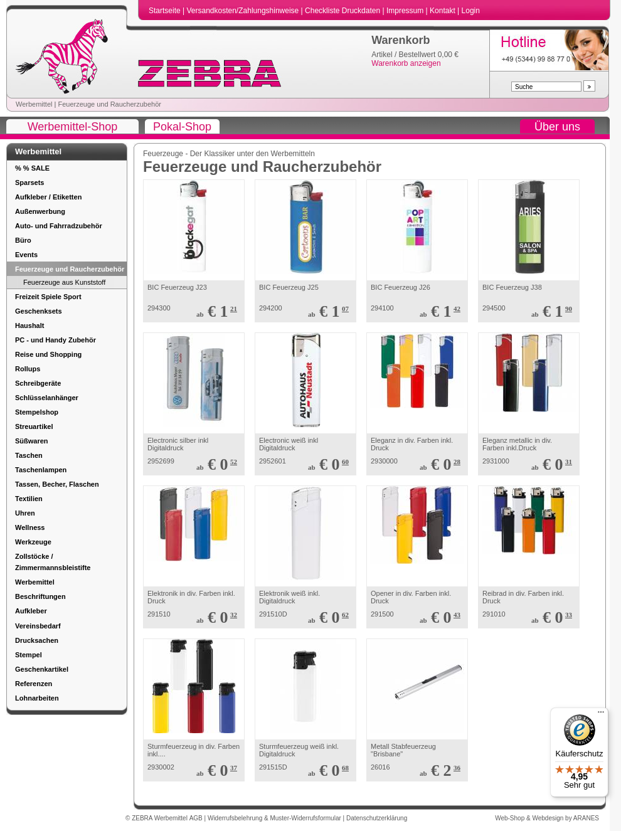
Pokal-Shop (182, 126)
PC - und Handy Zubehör (55, 340)
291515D (273, 767)
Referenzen (33, 683)
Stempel (28, 655)
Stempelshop (36, 412)
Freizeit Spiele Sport (48, 296)
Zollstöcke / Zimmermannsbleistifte (52, 562)
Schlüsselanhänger (46, 397)
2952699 (160, 461)
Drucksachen (36, 640)
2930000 (384, 461)
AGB (196, 818)
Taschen (29, 455)
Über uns (557, 126)
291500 (382, 614)
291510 (159, 614)
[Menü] (600, 714)
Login (471, 10)
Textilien (29, 498)
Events (26, 254)
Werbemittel (34, 104)
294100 (382, 308)
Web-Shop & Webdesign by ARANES (547, 818)
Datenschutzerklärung (376, 818)
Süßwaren (31, 441)
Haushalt (29, 325)
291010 (494, 614)
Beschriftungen (40, 596)
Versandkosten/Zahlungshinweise (243, 10)
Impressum (406, 10)
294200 (270, 308)
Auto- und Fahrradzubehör (58, 226)
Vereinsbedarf (38, 626)
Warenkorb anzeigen (405, 63)
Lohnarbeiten (37, 698)
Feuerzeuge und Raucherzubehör (109, 104)
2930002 (160, 767)
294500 (494, 308)
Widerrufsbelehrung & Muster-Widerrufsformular (275, 818)
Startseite (166, 10)
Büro (23, 240)
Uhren (25, 513)
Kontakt (443, 10)
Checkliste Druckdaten (343, 10)
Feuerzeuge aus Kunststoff (64, 282)
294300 (159, 308)
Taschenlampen (40, 470)
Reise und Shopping (48, 354)
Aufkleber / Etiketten (48, 197)
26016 (380, 767)
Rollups (27, 369)
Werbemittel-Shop (73, 126)
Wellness (30, 527)
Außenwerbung (40, 211)
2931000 (495, 461)
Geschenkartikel (41, 669)
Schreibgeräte (38, 383)
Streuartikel (34, 426)
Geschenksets (38, 311)
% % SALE (32, 168)
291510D (273, 614)
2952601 (272, 461)
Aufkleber (31, 611)
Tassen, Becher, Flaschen (57, 484)
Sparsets (29, 182)
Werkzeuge (33, 542)
